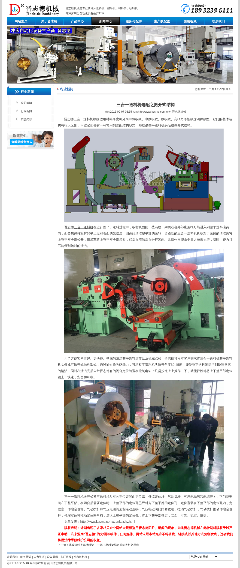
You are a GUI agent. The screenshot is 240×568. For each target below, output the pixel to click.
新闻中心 (105, 21)
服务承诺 (25, 557)
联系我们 (218, 21)
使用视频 (190, 21)
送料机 (214, 358)
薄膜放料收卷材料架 (81, 545)
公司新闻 (26, 103)
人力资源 (39, 557)
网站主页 (21, 21)
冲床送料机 (97, 8)
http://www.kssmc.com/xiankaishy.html (107, 521)
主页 (211, 89)
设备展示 (52, 557)
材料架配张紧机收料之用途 (122, 545)
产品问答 (26, 119)
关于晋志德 (49, 21)
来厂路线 (65, 557)
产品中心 (77, 21)
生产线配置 (162, 21)
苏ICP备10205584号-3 (21, 563)
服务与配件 (134, 21)
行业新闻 (26, 111)
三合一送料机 (83, 227)
